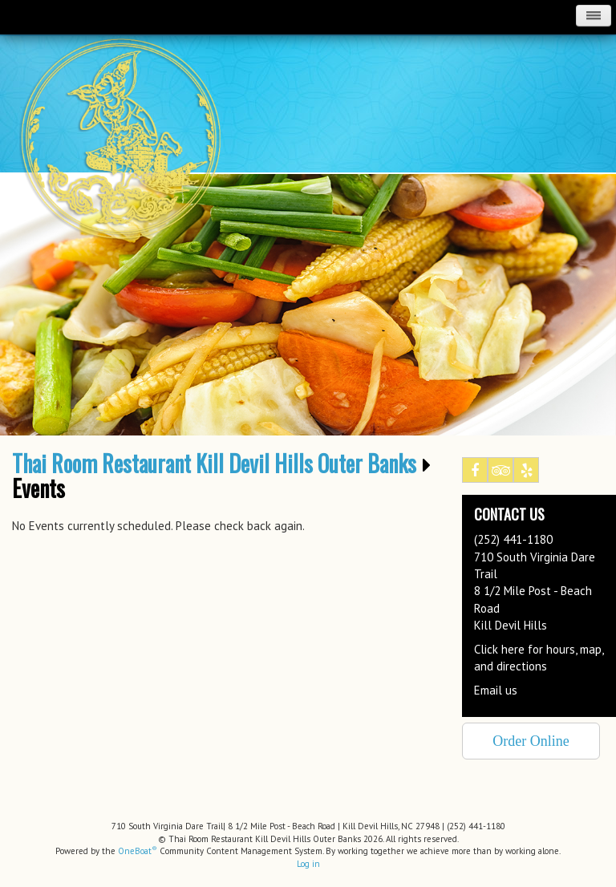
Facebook (475, 473)
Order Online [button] (530, 741)
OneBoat (137, 851)
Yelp (526, 473)
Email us (495, 690)
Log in (308, 863)
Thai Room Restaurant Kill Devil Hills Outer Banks (214, 464)
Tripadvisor (500, 473)
